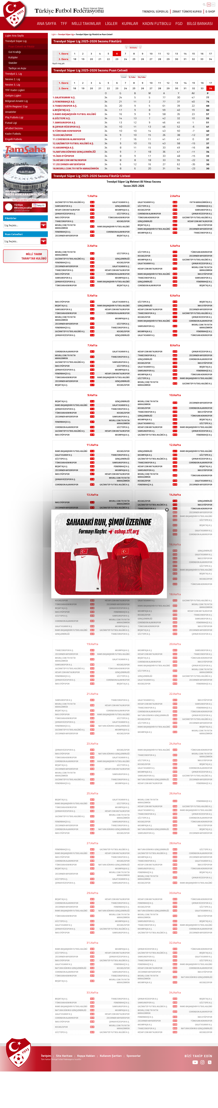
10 (151, 53)
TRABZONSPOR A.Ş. (64, 221)
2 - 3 (175, 259)
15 (193, 53)
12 (168, 53)
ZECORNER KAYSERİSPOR (66, 235)
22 (108, 59)
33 (201, 59)
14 (185, 53)
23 (116, 59)
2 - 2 (92, 232)
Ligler (53, 34)
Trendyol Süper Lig (66, 34)
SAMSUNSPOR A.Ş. (63, 206)
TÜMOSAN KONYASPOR (119, 217)
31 (185, 59)
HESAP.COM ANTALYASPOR (67, 209)
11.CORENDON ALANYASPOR (69, 139)
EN (213, 4)
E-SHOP (210, 11)
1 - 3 (175, 281)
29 (168, 59)
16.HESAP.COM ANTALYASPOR (69, 160)
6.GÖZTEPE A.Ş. (61, 118)
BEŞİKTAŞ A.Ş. (123, 235)
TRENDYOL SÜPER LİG (155, 11)
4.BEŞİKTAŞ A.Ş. (62, 110)
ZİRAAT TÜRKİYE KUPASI (187, 11)
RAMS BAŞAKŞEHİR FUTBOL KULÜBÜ (113, 226)
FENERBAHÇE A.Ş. (63, 231)
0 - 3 (92, 202)
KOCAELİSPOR (123, 221)
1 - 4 (92, 217)
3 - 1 (92, 262)
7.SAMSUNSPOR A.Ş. (64, 122)
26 (142, 59)
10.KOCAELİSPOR (62, 135)
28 (159, 59)
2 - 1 (92, 206)
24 (125, 59)
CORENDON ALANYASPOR (118, 231)
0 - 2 (92, 226)
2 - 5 (175, 351)
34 (210, 59)
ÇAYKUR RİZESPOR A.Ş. (65, 213)
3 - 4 (92, 357)
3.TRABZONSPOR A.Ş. (65, 106)
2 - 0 (175, 285)
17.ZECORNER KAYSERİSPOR (69, 164)
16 (201, 53)
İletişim (46, 1055)
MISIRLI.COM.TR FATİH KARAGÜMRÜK (65, 226)
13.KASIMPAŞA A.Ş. (63, 147)
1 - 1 (175, 229)
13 (176, 53)
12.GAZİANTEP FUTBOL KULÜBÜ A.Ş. (73, 143)
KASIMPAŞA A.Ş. (122, 209)
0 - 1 (175, 210)
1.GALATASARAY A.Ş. (64, 97)
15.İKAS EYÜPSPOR (63, 156)
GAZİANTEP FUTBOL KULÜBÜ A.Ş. (70, 202)
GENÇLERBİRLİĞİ (122, 206)
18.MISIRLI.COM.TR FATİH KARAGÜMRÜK (76, 168)
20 (91, 59)
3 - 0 (175, 202)
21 (99, 59)
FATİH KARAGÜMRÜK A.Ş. (201, 202)
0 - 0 (175, 206)
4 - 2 (175, 484)
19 (82, 59)
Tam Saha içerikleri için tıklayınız (25, 199)
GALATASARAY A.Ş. (121, 202)
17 (210, 53)
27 (151, 59)
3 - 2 (175, 326)
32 (193, 59)
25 (133, 59)
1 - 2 (175, 268)
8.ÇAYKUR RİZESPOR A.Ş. (67, 126)
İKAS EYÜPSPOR (62, 217)
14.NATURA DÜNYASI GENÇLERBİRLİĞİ (74, 152)
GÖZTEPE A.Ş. (123, 213)
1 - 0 (92, 221)
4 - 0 (175, 355)
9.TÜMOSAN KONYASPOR (67, 131)
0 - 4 (92, 235)
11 (159, 53)
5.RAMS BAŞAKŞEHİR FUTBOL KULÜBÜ (74, 114)
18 (74, 59)
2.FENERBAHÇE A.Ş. (64, 101)
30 (176, 59)
